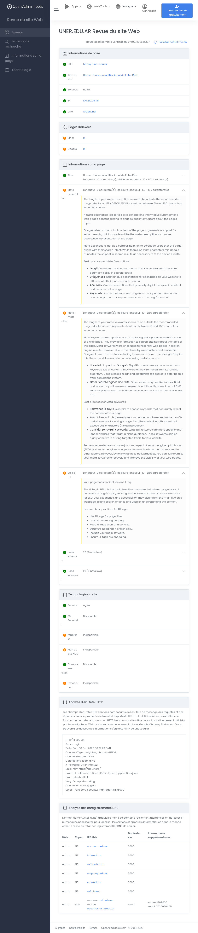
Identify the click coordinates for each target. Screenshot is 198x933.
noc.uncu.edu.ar (98, 846)
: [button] (68, 175)
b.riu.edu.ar (95, 855)
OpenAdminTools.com (114, 927)
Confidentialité (77, 927)
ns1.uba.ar (94, 891)
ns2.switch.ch (96, 864)
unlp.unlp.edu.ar (98, 873)
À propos (60, 927)
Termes (93, 927)
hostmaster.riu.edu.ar (101, 908)
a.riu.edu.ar (95, 882)
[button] (135, 177)
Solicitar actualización (170, 42)
